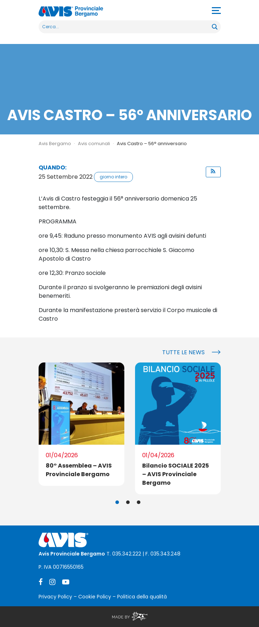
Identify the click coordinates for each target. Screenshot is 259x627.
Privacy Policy (55, 596)
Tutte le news (183, 352)
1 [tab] (117, 502)
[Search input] (125, 26)
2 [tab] (128, 502)
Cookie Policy (94, 596)
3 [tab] (138, 502)
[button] (213, 172)
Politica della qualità (142, 596)
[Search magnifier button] (214, 26)
